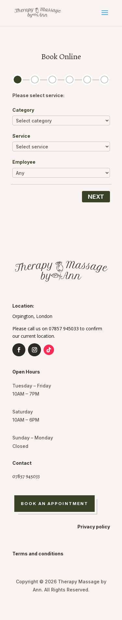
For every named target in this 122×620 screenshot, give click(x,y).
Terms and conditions (37, 553)
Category (23, 110)
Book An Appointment (54, 503)
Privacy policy (93, 526)
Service (21, 136)
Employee (23, 162)
